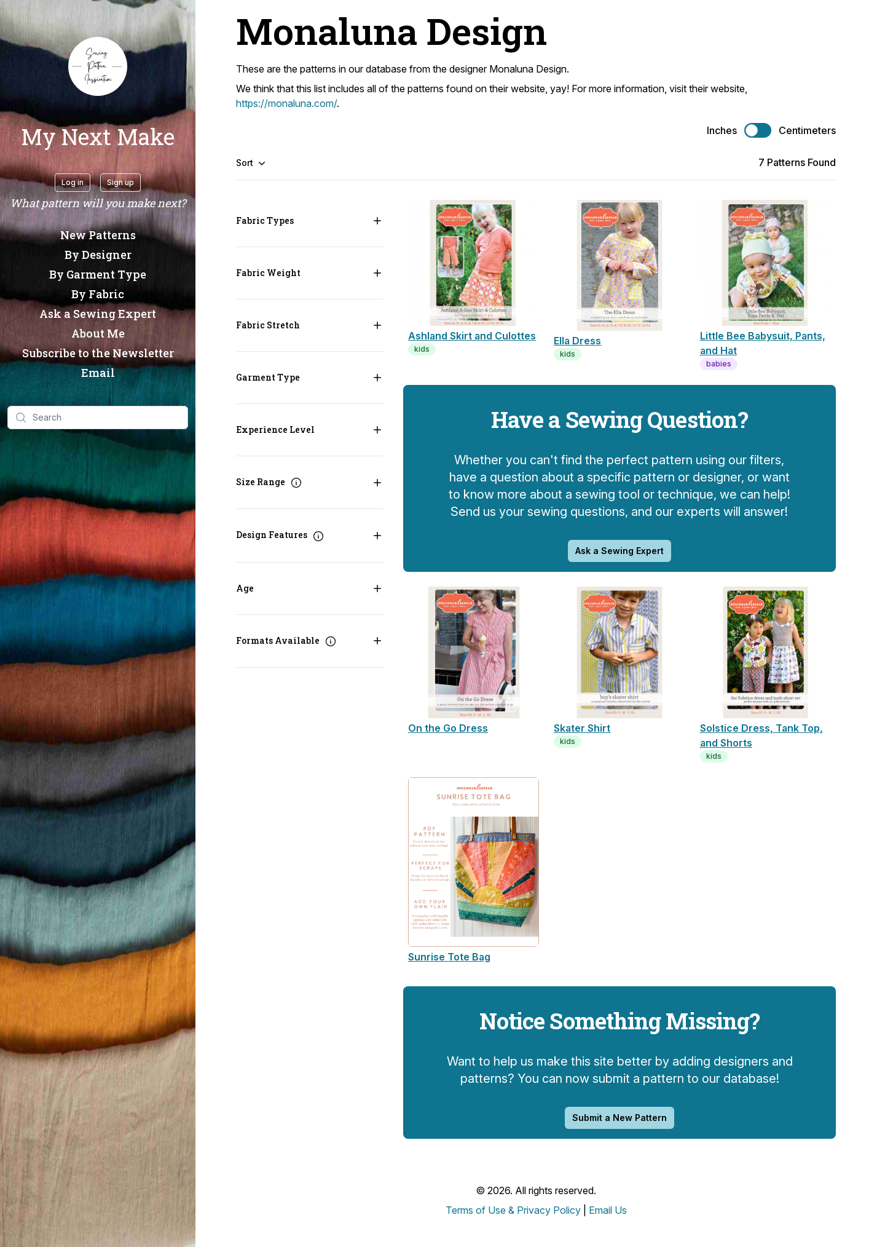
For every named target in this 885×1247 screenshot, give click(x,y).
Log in (72, 182)
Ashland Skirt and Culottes (472, 336)
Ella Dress (577, 341)
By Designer (98, 254)
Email (98, 372)
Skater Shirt (582, 728)
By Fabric (97, 294)
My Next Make (98, 136)
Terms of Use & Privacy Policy (513, 1210)
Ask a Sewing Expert (97, 313)
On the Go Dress (448, 728)
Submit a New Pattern (619, 1117)
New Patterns (98, 235)
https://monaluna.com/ (286, 103)
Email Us (608, 1210)
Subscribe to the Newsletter (98, 353)
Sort (251, 163)
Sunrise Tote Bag (449, 957)
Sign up (120, 182)
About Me (98, 333)
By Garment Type (97, 274)
